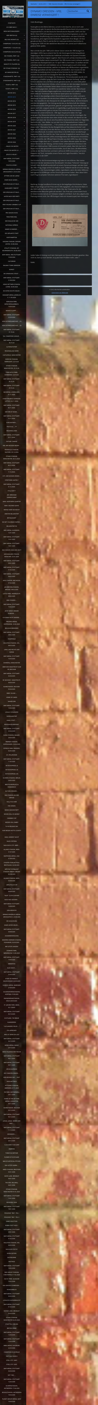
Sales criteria (12, 841)
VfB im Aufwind (11, 1069)
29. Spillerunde (11, 755)
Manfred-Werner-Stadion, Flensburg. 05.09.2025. (11, 941)
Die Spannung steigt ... (12, 273)
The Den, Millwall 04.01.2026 (11, 1184)
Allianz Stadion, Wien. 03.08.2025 (12, 879)
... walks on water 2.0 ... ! (12, 150)
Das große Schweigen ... (12, 1285)
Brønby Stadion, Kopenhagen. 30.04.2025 (11, 743)
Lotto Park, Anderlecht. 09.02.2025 (12, 595)
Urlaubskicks (12, 910)
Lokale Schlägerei (11, 712)
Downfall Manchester (11, 663)
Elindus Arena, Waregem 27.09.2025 (12, 986)
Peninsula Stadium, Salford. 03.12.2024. (12, 451)
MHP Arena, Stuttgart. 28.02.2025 (12, 633)
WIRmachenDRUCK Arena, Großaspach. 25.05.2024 (12, 170)
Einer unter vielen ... (11, 925)
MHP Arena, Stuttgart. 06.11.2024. (12, 406)
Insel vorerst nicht (12, 837)
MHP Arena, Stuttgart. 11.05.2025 (12, 760)
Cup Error (11, 261)
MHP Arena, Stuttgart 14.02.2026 (12, 1267)
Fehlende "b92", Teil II (11, 1217)
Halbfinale (12, 639)
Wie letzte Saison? (11, 946)
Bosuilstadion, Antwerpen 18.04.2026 (11, 1393)
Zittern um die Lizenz (11, 176)
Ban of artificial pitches (11, 1161)
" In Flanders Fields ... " (11, 1026)
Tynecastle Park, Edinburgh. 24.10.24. (12, 373)
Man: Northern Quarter (12, 501)
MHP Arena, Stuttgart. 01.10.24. (12, 331)
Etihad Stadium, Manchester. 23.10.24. (11, 367)
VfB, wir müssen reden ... (12, 445)
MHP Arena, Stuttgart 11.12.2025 (12, 1129)
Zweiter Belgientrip (12, 514)
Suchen (88, 11)
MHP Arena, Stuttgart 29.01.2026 (12, 1231)
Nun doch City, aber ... (12, 845)
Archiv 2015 (12, 105)
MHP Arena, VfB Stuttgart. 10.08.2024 (11, 256)
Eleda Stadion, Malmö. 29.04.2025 (11, 736)
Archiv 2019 (12, 121)
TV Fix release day (11, 826)
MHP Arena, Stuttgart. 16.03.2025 (12, 657)
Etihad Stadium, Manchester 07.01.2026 (12, 1190)
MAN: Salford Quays (11, 505)
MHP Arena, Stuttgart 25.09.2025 (12, 973)
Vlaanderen (11, 1022)
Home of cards (11, 697)
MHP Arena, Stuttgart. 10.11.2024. (12, 417)
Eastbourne (11, 1257)
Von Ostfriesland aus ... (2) (11, 325)
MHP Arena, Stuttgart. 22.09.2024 (12, 316)
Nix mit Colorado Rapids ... (11, 522)
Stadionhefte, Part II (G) (11, 80)
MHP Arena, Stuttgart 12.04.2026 (12, 1380)
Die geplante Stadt (11, 233)
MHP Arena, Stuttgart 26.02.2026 (12, 1295)
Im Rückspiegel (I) (12, 765)
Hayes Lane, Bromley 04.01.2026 (11, 1177)
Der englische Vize (11, 221)
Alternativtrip (11, 347)
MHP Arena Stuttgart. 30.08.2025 (12, 930)
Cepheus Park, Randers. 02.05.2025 (11, 749)
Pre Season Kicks (12, 213)
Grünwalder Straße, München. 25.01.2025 (11, 555)
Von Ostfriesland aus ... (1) (11, 321)
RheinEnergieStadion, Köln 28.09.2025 (12, 999)
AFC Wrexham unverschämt (12, 496)
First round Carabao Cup (12, 204)
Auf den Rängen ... (11, 791)
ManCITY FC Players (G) (12, 64)
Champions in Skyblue (12, 1352)
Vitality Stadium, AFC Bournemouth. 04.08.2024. (11, 249)
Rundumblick (12, 1289)
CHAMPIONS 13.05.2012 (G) (11, 43)
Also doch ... (11, 968)
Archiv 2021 (12, 130)
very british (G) (11, 35)
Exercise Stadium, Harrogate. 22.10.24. (11, 360)
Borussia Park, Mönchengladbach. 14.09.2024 (11, 304)
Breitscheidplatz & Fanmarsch (11, 786)
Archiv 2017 (12, 113)
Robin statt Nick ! (11, 1225)
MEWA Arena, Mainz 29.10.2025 (12, 1046)
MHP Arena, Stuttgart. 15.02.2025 (12, 605)
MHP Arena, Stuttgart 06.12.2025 (12, 1115)
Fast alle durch (11, 1356)
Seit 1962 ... (12, 1375)
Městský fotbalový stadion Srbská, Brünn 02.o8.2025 (11, 871)
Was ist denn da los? (11, 1034)
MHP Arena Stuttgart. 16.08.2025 (12, 905)
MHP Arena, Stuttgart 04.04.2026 (12, 1370)
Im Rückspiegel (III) (11, 774)
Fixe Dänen (12, 806)
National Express (11, 225)
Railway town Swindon (11, 265)
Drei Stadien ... (12, 600)
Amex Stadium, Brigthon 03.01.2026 (11, 1171)
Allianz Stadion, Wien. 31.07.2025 (12, 850)
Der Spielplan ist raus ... (11, 184)
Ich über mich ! (11, 27)
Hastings (11, 1261)
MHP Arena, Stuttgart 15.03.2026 (12, 1340)
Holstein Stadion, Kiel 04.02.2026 (12, 1244)
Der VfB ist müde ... (11, 412)
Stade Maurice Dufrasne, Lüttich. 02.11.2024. (12, 400)
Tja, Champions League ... (11, 336)
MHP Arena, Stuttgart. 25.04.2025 (12, 730)
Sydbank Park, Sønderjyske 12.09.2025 (12, 952)
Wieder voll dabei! (11, 822)
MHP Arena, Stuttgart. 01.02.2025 (12, 568)
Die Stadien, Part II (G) (11, 60)
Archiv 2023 (12, 138)
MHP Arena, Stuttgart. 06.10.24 (12, 341)
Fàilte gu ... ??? (12, 427)
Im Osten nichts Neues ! (11, 291)
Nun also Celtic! (12, 1249)
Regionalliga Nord (12, 351)
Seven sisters (11, 1253)
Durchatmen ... (11, 422)
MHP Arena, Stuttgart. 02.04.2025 (12, 675)
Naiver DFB (12, 701)
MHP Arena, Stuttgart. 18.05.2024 (12, 160)
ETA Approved (11, 1030)
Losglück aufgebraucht (11, 1300)
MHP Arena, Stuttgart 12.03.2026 (12, 1333)
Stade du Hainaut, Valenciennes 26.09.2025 (11, 980)
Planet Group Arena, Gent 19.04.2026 (11, 1400)
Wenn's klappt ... (12, 311)
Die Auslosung (11, 921)
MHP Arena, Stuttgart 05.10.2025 (12, 1013)
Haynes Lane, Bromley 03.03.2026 (12, 1312)
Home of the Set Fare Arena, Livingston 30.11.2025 (11, 1101)
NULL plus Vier (12, 802)
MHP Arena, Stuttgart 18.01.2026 (12, 1208)
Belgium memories (11, 628)
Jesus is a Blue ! (11, 154)
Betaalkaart (11, 518)
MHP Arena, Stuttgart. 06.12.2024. (12, 464)
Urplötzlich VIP (11, 885)
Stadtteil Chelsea (11, 1324)
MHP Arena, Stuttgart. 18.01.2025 (12, 544)
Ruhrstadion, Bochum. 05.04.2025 (11, 688)
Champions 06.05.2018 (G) (11, 52)
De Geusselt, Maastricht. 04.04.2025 (12, 681)
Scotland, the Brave (11, 1018)
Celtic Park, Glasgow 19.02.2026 (11, 1280)
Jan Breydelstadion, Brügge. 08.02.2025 (11, 588)
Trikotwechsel (11, 217)
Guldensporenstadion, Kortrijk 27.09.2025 (11, 993)
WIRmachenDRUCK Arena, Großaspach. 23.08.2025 (12, 915)
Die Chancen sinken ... (12, 1073)
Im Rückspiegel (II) (11, 770)
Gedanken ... (11, 1134)
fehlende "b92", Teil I (11, 1213)
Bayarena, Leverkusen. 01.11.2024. (12, 393)
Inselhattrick (12, 1081)
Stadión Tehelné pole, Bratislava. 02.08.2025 (12, 864)
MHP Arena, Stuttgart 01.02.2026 (12, 1237)
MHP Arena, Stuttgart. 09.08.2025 (12, 890)
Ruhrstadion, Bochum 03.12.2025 (12, 1109)
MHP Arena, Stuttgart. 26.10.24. (12, 380)
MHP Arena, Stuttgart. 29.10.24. (12, 387)
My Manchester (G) (11, 72)
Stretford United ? (12, 480)
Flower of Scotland (11, 1157)
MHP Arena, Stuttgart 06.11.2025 (12, 1057)
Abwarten (11, 964)
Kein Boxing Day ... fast (11, 1077)
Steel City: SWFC (11, 1360)
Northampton (12, 237)
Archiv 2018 (12, 117)
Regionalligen (12, 431)
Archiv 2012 (12, 93)
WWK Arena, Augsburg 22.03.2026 (12, 1347)
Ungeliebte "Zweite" (12, 188)
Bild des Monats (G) (12, 39)
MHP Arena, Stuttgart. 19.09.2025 (12, 958)
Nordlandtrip (12, 716)
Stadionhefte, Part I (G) (11, 76)
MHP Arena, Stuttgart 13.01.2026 (12, 1197)
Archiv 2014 (12, 101)
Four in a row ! (11, 165)
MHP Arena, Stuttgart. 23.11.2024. (12, 436)
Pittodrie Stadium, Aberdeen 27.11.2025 (12, 1087)
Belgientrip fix (12, 526)
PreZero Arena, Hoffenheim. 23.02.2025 (12, 623)
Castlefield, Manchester (12, 355)
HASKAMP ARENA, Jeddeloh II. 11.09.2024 (11, 296)
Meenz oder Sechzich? (12, 510)
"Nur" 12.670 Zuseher (11, 895)
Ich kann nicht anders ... (12, 617)
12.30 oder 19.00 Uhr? (11, 1145)
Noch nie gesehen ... (11, 900)
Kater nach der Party (12, 196)
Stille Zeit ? (12, 491)
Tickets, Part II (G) (11, 89)
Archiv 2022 (12, 134)
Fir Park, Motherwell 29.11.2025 (11, 1093)
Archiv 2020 (12, 126)
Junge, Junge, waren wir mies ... (11, 1122)
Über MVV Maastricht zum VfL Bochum (11, 668)
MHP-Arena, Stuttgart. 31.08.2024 (11, 279)
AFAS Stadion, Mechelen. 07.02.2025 (11, 582)
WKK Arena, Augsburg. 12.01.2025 (12, 531)
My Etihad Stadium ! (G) (12, 68)
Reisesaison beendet (11, 724)
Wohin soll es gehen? (12, 814)
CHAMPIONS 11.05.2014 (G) (11, 48)
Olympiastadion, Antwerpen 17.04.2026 (11, 1387)
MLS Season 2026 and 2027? (11, 550)
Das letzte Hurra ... (12, 1165)
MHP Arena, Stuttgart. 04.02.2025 (12, 575)
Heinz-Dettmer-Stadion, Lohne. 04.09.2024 (11, 285)
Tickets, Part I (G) (12, 85)
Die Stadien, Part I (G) (11, 56)
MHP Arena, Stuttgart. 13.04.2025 (12, 707)
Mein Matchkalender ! (12, 31)
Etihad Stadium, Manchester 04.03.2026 (12, 1319)
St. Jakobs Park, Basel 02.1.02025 (11, 1006)
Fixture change (11, 441)
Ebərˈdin (12, 1149)
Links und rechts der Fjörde (11, 651)
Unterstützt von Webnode (60, 293)
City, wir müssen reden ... (12, 476)
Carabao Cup (11, 818)
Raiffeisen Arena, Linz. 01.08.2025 (12, 857)
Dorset (11, 269)
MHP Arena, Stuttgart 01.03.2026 (12, 1305)
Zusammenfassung (12, 936)
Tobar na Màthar (11, 1153)
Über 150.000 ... (12, 693)
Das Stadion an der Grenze (12, 796)
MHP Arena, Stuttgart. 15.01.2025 (12, 538)
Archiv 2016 (12, 109)
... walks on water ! (12, 146)
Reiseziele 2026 (12, 1202)
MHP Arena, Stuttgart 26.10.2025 (12, 1040)
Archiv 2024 (12, 142)
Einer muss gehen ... (11, 180)
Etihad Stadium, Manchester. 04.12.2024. (11, 457)
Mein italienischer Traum (11, 1052)
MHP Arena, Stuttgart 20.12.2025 (12, 1139)
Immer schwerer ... (11, 229)
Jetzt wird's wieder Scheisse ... (12, 612)
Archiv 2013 (12, 97)
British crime (11, 1328)
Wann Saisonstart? (12, 810)
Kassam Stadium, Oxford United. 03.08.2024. (12, 243)
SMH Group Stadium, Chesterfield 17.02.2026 (11, 1273)
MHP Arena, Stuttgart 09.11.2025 (12, 1064)
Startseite (11, 23)
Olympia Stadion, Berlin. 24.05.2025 (12, 779)
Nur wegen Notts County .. (11, 832)
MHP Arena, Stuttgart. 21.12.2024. (12, 485)
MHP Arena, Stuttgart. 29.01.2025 (12, 562)
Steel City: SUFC (11, 1364)
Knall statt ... (12, 720)
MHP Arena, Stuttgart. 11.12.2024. (12, 470)
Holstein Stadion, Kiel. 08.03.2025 (11, 644)
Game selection (11, 1221)
